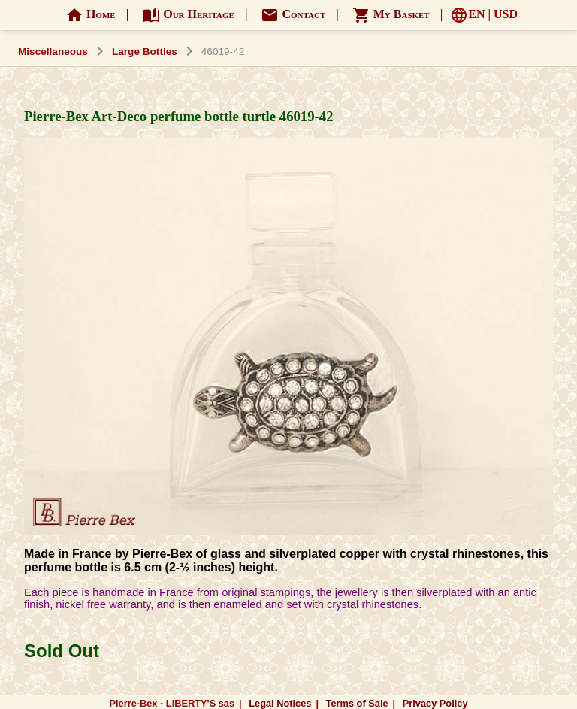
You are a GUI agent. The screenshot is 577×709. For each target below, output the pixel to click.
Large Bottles (144, 51)
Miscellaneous (53, 51)
